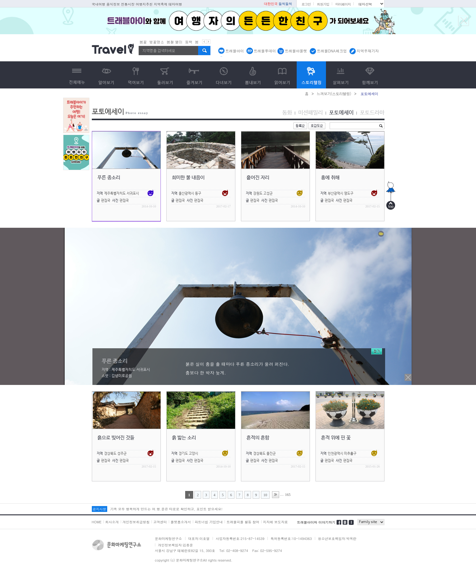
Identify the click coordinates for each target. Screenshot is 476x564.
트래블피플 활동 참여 (242, 522)
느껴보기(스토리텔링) (334, 93)
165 (288, 494)
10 (265, 495)
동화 (287, 113)
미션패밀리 (310, 113)
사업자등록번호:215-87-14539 (240, 538)
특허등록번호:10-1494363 (291, 538)
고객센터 (160, 522)
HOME (97, 522)
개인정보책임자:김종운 (175, 545)
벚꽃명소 (156, 41)
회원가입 (323, 4)
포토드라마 (372, 113)
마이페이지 (343, 4)
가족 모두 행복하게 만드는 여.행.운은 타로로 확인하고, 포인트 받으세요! (166, 509)
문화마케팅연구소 (168, 538)
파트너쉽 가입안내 (209, 522)
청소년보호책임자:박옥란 (337, 538)
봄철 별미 (175, 41)
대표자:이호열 (199, 538)
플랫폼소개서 (181, 522)
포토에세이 (341, 113)
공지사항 (99, 509)
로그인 (306, 4)
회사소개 (112, 522)
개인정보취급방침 (136, 522)
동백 (189, 41)
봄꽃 (143, 41)
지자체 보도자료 (275, 522)
